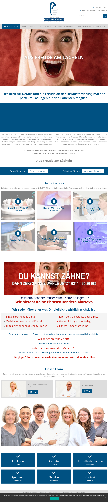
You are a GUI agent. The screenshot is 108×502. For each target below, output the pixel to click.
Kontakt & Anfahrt (64, 26)
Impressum (67, 493)
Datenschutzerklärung (97, 496)
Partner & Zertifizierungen (91, 26)
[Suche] (105, 16)
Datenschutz (80, 493)
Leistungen (28, 26)
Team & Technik (10, 26)
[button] (38, 171)
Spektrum (45, 26)
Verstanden (54, 499)
